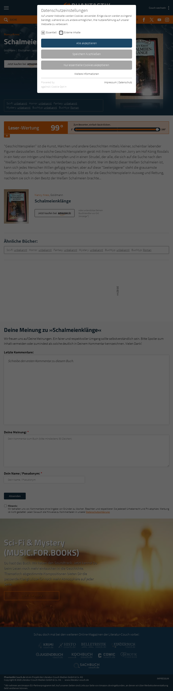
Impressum (110, 82)
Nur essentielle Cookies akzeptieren (86, 65)
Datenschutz (125, 82)
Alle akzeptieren (86, 43)
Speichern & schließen (86, 54)
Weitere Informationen (86, 74)
